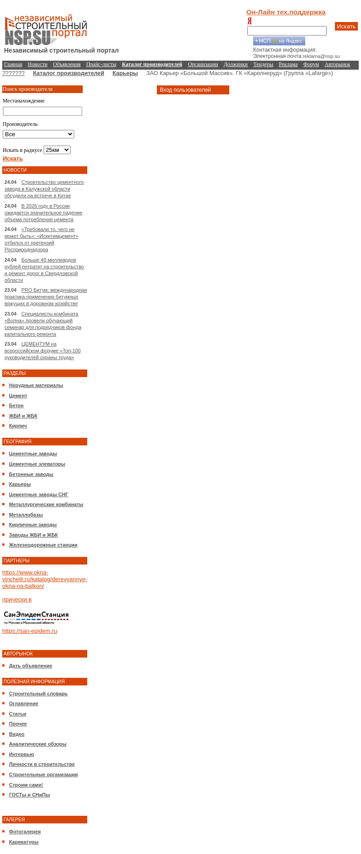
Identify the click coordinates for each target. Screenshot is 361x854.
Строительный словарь (38, 693)
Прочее (18, 723)
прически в (17, 599)
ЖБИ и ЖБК (23, 415)
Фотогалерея (25, 831)
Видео (17, 734)
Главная (13, 64)
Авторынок (337, 64)
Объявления (66, 64)
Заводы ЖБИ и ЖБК (33, 535)
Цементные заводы (33, 453)
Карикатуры (24, 842)
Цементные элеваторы (37, 464)
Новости (38, 64)
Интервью (21, 754)
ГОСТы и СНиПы (29, 794)
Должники (236, 64)
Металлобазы (26, 514)
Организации (203, 64)
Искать (346, 26)
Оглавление (23, 703)
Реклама (288, 64)
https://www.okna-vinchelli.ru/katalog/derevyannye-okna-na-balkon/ (44, 579)
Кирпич (18, 425)
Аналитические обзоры (38, 744)
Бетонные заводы (31, 474)
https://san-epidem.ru (29, 630)
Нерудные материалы (36, 385)
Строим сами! (26, 784)
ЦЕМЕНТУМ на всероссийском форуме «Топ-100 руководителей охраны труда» (42, 350)
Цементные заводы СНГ (38, 494)
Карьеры (125, 73)
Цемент (18, 395)
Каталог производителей (68, 73)
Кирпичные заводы (33, 524)
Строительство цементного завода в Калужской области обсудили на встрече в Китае (44, 188)
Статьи (17, 713)
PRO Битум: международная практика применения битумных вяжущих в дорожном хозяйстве (45, 296)
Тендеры (263, 64)
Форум (311, 64)
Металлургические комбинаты (46, 504)
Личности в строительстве (42, 764)
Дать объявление (30, 665)
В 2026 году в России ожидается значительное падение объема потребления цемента (43, 212)
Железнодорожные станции (43, 544)
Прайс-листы (101, 64)
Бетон (16, 405)
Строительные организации (43, 774)
